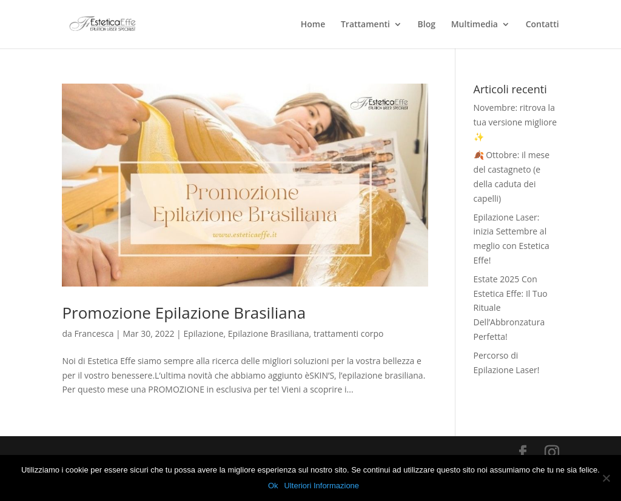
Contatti (542, 25)
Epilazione (203, 333)
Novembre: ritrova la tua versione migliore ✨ (515, 122)
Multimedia (474, 25)
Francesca (93, 333)
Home (313, 25)
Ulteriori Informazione (322, 485)
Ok (273, 485)
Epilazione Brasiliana (268, 333)
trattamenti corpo (349, 333)
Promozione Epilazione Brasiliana (184, 312)
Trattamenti (365, 25)
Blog (426, 25)
